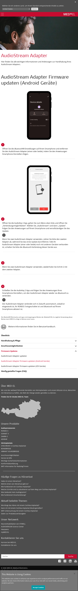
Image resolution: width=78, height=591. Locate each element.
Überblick (5, 335)
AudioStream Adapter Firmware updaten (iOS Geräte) (23, 366)
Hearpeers (5, 529)
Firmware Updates (9, 351)
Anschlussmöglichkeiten (12, 346)
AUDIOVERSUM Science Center (12, 527)
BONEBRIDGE (6, 449)
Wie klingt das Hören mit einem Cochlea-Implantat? (20, 505)
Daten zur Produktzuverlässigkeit (13, 514)
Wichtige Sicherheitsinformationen (14, 461)
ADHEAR (4, 439)
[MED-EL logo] (69, 14)
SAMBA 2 (4, 436)
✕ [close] (75, 2)
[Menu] (2, 14)
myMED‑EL (5, 532)
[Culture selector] (16, 9)
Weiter (34, 9)
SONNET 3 (5, 434)
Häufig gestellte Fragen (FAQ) (14, 371)
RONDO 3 (4, 431)
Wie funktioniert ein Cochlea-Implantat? (16, 487)
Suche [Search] (70, 556)
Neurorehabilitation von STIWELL (13, 524)
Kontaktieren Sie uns (9, 545)
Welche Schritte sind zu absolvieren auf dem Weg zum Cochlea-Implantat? (28, 489)
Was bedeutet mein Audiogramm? (13, 492)
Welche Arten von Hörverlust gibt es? (14, 484)
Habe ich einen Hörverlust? (11, 481)
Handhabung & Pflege (10, 340)
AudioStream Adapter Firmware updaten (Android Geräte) (25, 361)
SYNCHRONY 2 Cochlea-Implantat (13, 446)
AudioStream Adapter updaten (14, 356)
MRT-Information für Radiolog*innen (14, 466)
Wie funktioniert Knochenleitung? (13, 495)
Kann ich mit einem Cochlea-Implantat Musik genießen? (22, 508)
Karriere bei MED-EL (8, 542)
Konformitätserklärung (9, 464)
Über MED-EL (8, 386)
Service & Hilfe (6, 458)
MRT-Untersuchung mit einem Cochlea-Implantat (19, 511)
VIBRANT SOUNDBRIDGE (10, 451)
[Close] (74, 574)
